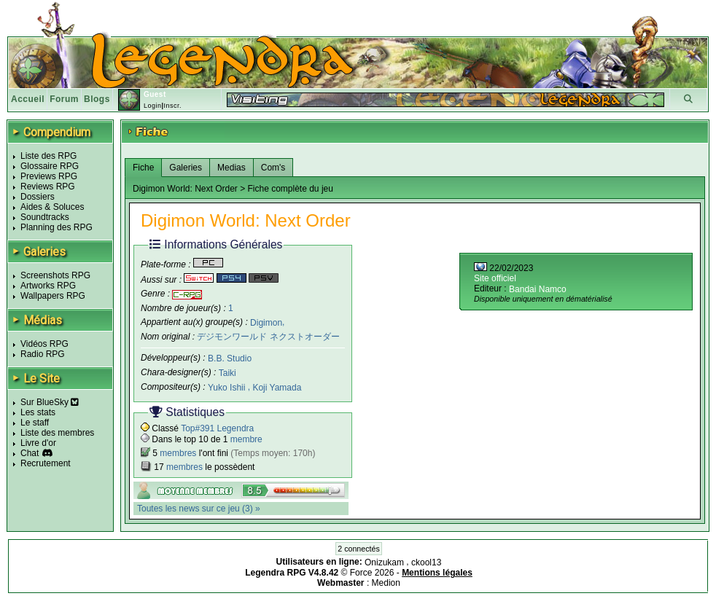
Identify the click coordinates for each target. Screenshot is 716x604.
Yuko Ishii (228, 388)
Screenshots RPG (55, 275)
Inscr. (172, 105)
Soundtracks (44, 217)
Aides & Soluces (52, 207)
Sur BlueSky (49, 402)
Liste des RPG (48, 156)
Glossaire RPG (49, 166)
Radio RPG (42, 354)
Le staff (34, 422)
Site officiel (495, 278)
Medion (386, 583)
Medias (231, 167)
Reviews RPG (47, 186)
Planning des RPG (56, 227)
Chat (29, 453)
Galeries (185, 167)
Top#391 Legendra (217, 428)
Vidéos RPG (44, 344)
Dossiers (37, 197)
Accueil (27, 99)
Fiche (143, 167)
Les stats (37, 412)
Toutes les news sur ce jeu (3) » (198, 508)
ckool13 (426, 562)
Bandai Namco (538, 289)
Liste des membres (57, 433)
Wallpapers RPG (52, 296)
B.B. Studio (230, 358)
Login (153, 105)
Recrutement (45, 463)
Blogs (97, 99)
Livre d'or (38, 443)
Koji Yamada (276, 388)
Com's (273, 167)
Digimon (266, 322)
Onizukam (385, 562)
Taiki (227, 373)
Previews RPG (48, 176)
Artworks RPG (48, 286)
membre (246, 439)
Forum (64, 99)
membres (178, 453)
